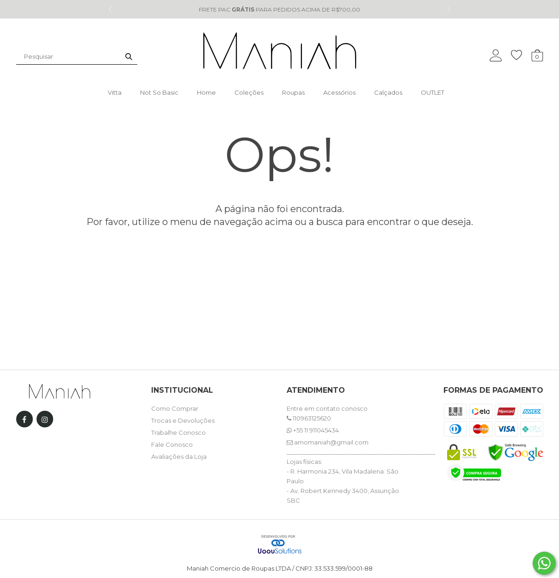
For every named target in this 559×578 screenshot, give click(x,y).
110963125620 (309, 418)
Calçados (388, 92)
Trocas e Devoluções (183, 420)
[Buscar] (128, 57)
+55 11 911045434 (313, 430)
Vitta (115, 92)
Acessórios (339, 92)
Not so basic (159, 92)
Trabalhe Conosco (178, 432)
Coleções (249, 92)
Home (206, 92)
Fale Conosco (172, 444)
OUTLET (432, 92)
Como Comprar (174, 408)
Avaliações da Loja (179, 456)
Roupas (293, 92)
